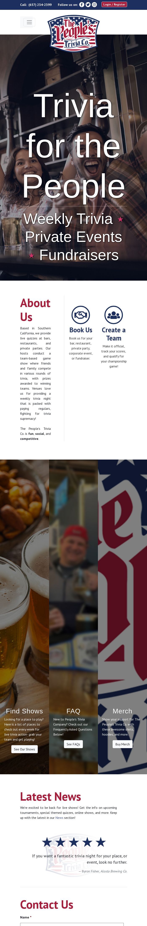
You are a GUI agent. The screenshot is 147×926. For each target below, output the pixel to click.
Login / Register (114, 4)
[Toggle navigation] (29, 22)
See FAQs (73, 744)
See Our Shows (24, 749)
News (59, 818)
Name (25, 917)
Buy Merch (122, 744)
